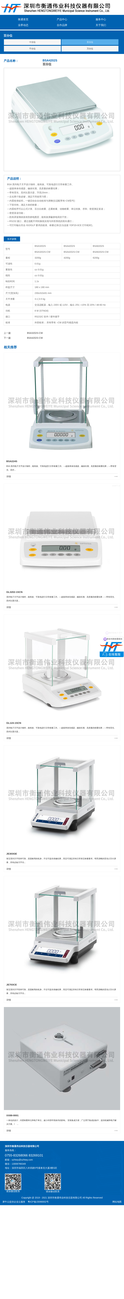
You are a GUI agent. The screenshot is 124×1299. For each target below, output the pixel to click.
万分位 (90, 48)
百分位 (90, 42)
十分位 (32, 42)
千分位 (32, 48)
